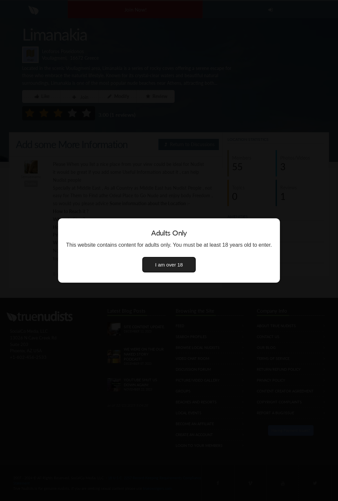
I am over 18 (169, 264)
